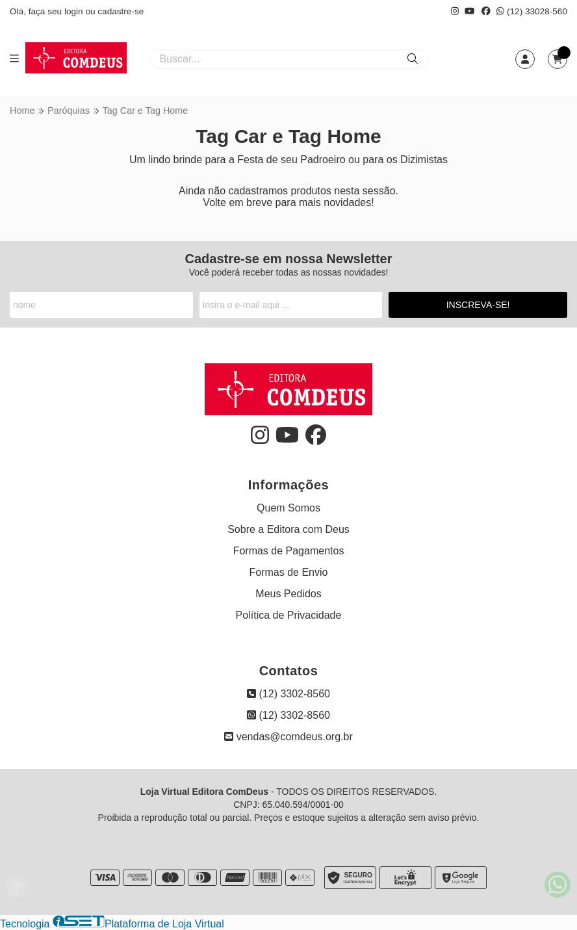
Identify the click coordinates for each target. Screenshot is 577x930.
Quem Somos (288, 507)
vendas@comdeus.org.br (288, 736)
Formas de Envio (289, 572)
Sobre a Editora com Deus (288, 529)
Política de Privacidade (289, 615)
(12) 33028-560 (531, 11)
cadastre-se (120, 11)
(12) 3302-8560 (288, 693)
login (75, 11)
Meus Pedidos (288, 593)
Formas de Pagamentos (288, 550)
